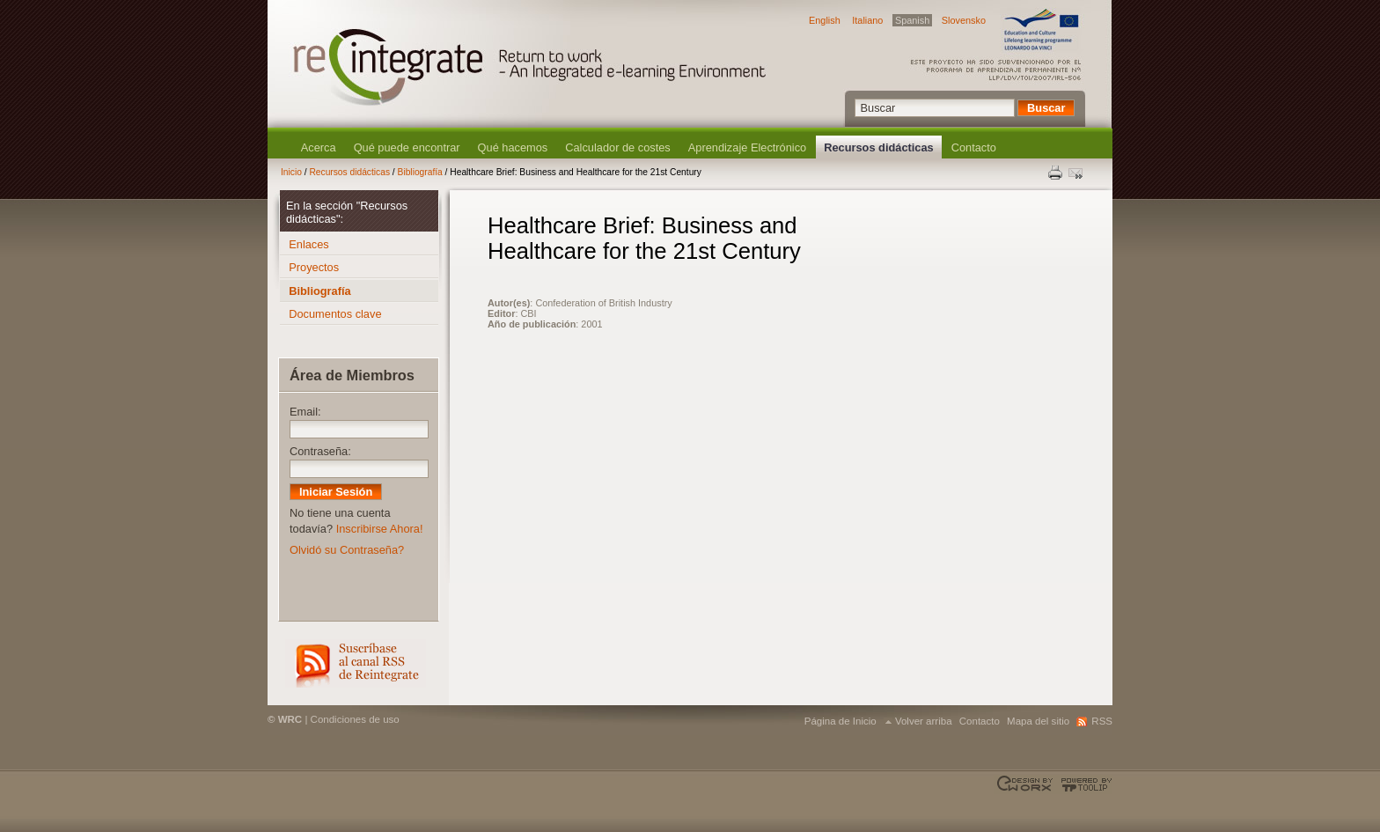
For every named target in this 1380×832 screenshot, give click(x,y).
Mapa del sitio (1038, 721)
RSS (355, 663)
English (824, 20)
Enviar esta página (1077, 173)
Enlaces (309, 244)
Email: (305, 411)
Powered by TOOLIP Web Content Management (1083, 784)
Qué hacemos (513, 147)
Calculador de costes (618, 147)
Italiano (867, 20)
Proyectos (314, 267)
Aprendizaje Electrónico (747, 147)
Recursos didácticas (878, 147)
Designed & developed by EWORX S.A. (1027, 784)
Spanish (912, 20)
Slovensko (964, 20)
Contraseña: (320, 451)
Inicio (291, 172)
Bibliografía (420, 172)
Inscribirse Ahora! (379, 528)
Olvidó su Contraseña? (347, 549)
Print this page (1056, 173)
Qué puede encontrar (407, 147)
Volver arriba (923, 721)
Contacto (973, 147)
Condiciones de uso (355, 719)
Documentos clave (335, 313)
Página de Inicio (840, 721)
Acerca (318, 147)
